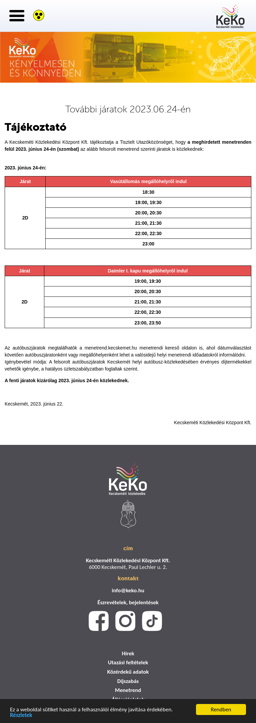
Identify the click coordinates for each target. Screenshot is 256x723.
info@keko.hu (128, 590)
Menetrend (128, 690)
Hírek (128, 653)
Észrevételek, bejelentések (127, 602)
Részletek (21, 715)
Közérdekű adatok (128, 671)
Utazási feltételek (128, 662)
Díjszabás (128, 681)
